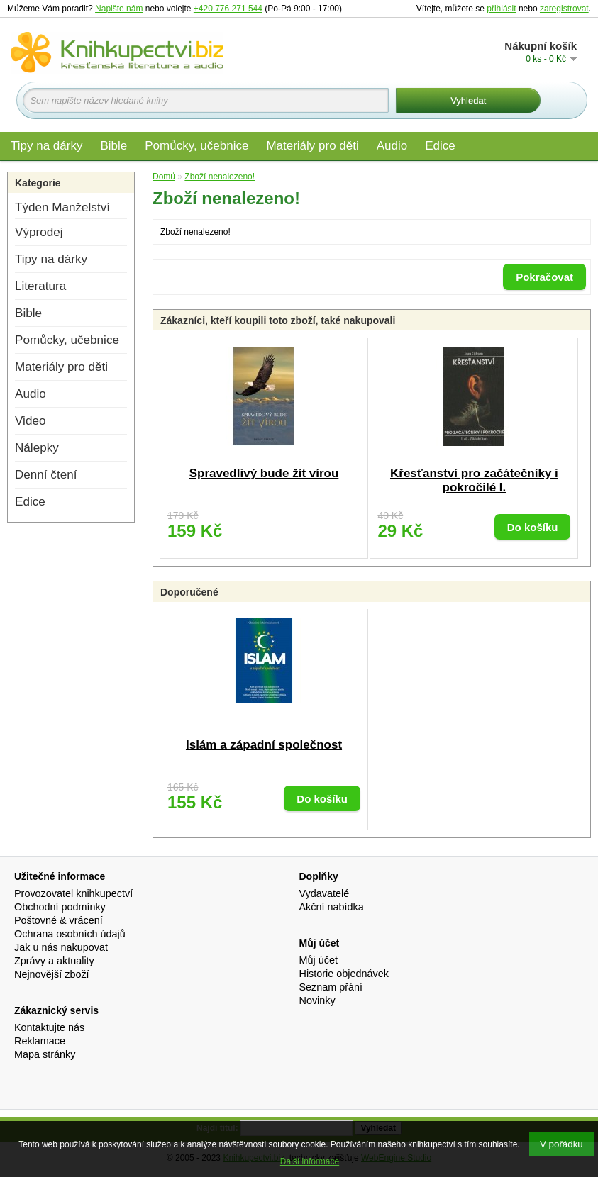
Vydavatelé (324, 893)
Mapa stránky (44, 1054)
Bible (113, 145)
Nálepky (37, 447)
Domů (164, 177)
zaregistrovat (564, 8)
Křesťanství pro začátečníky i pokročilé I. (474, 480)
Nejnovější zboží (51, 974)
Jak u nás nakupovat (61, 947)
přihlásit (501, 8)
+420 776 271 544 (228, 8)
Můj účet (318, 960)
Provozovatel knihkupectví (73, 893)
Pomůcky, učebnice (196, 145)
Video (30, 421)
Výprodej (38, 232)
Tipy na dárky (46, 145)
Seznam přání (331, 987)
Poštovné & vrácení (58, 920)
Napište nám (119, 8)
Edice (440, 145)
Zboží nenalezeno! (219, 177)
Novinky (317, 1000)
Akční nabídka (331, 907)
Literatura (40, 286)
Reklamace (39, 1041)
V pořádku (561, 1144)
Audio (392, 145)
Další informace (309, 1161)
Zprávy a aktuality (54, 960)
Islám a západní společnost (264, 745)
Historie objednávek (344, 973)
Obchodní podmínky (60, 907)
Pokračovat (544, 277)
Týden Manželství (62, 207)
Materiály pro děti (312, 145)
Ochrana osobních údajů (70, 933)
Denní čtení (46, 474)
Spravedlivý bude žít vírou (264, 473)
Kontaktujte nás (49, 1027)
